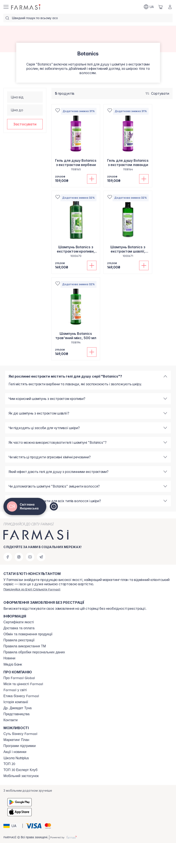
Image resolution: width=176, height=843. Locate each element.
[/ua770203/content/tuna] (17, 708)
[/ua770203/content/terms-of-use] (19, 640)
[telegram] (41, 557)
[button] (25, 124)
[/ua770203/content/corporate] (15, 690)
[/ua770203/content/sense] (20, 734)
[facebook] (7, 557)
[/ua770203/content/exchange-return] (28, 634)
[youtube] (30, 557)
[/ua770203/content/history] (15, 702)
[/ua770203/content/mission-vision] (23, 684)
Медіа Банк (12, 664)
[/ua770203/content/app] (21, 776)
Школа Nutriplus (16, 758)
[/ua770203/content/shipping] (19, 628)
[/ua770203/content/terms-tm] (24, 646)
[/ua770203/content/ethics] (21, 696)
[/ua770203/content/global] (19, 678)
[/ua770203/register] (31, 589)
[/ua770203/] (26, 7)
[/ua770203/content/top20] (9, 764)
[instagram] (19, 557)
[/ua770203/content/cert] (18, 622)
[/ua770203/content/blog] (9, 658)
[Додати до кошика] (91, 179)
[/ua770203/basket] (160, 6)
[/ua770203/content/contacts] (10, 720)
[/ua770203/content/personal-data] (34, 652)
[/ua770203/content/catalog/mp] (16, 740)
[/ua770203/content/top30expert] (20, 770)
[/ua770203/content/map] (16, 714)
